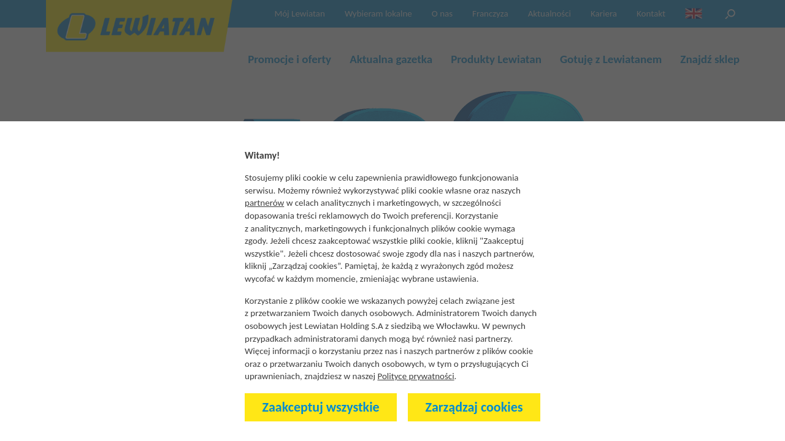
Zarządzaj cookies (474, 407)
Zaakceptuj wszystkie (321, 407)
